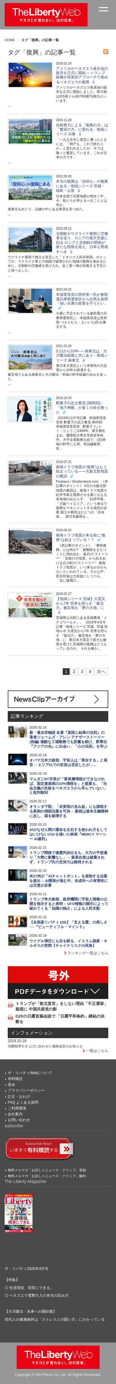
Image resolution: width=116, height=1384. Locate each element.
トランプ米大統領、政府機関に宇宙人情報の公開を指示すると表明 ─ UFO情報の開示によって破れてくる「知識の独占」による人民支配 (68, 903)
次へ (101, 671)
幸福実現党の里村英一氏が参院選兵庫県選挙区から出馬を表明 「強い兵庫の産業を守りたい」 (82, 301)
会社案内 (15, 1114)
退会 (11, 1084)
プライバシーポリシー (26, 1090)
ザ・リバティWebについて (30, 1073)
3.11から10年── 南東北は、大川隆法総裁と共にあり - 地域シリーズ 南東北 (82, 355)
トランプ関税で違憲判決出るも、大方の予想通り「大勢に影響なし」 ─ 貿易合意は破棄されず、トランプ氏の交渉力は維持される (68, 857)
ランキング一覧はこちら (86, 953)
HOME (10, 40)
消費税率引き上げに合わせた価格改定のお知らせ (45, 1046)
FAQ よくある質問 (23, 1102)
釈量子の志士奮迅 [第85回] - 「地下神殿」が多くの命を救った (82, 407)
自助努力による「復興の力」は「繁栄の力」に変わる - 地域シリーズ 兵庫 (82, 129)
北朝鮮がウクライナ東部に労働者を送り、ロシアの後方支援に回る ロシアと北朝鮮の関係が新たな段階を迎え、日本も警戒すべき (82, 242)
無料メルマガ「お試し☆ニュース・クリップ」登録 (47, 1170)
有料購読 (15, 1079)
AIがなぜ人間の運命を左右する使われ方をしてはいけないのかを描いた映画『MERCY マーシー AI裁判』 (68, 834)
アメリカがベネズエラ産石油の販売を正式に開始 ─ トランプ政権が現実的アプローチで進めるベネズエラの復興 (82, 75)
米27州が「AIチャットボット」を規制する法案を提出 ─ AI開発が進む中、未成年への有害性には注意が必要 (68, 880)
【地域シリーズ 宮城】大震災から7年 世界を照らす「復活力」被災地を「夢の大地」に (80, 606)
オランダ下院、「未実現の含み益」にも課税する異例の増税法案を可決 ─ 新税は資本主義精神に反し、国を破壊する (68, 811)
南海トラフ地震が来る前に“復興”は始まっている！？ (80, 537)
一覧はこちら (95, 1051)
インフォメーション (32, 1032)
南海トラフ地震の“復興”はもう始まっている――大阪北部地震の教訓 (82, 471)
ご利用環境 (17, 1108)
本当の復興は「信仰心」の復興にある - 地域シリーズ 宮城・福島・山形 (82, 186)
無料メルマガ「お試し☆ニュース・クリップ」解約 (47, 1176)
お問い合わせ (19, 1120)
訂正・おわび (19, 1096)
